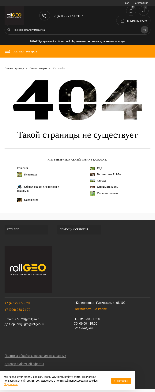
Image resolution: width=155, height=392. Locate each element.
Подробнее (11, 384)
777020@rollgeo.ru (27, 319)
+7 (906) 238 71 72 (17, 309)
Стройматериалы (104, 186)
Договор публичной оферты (24, 364)
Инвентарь (27, 174)
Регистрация (141, 3)
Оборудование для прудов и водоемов (38, 188)
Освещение (27, 200)
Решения (22, 168)
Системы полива (104, 193)
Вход (126, 3)
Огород (98, 180)
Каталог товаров (21, 51)
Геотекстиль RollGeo (106, 174)
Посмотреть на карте (90, 309)
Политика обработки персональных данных (35, 355)
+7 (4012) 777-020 (17, 303)
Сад (96, 168)
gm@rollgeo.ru (34, 324)
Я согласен (121, 380)
